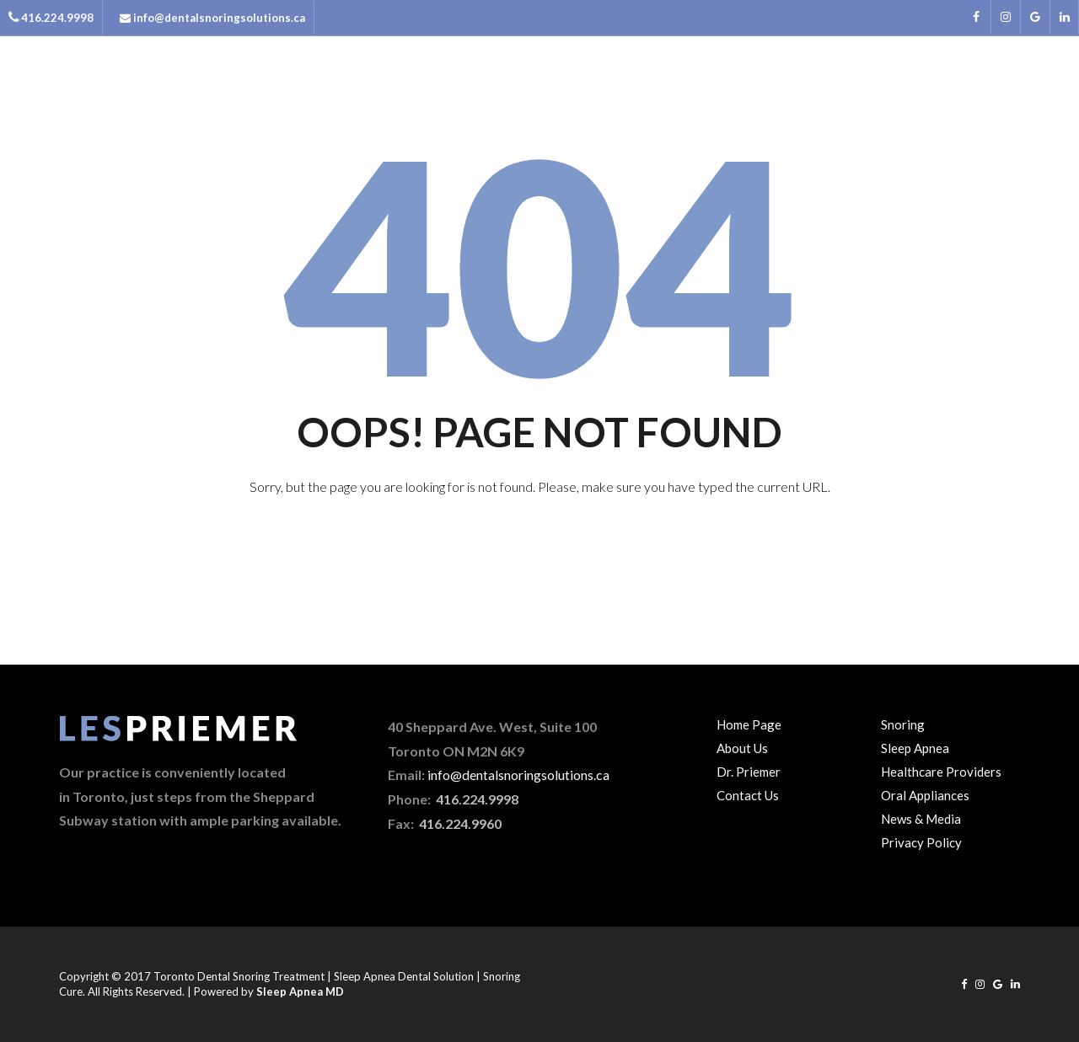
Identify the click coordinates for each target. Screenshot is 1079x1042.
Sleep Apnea (915, 748)
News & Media (937, 86)
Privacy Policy (921, 842)
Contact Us (748, 795)
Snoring (903, 724)
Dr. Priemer (749, 771)
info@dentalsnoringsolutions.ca (518, 775)
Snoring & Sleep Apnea (793, 86)
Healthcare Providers (941, 771)
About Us (742, 748)
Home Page (749, 724)
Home (607, 86)
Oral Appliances (925, 795)
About (671, 86)
